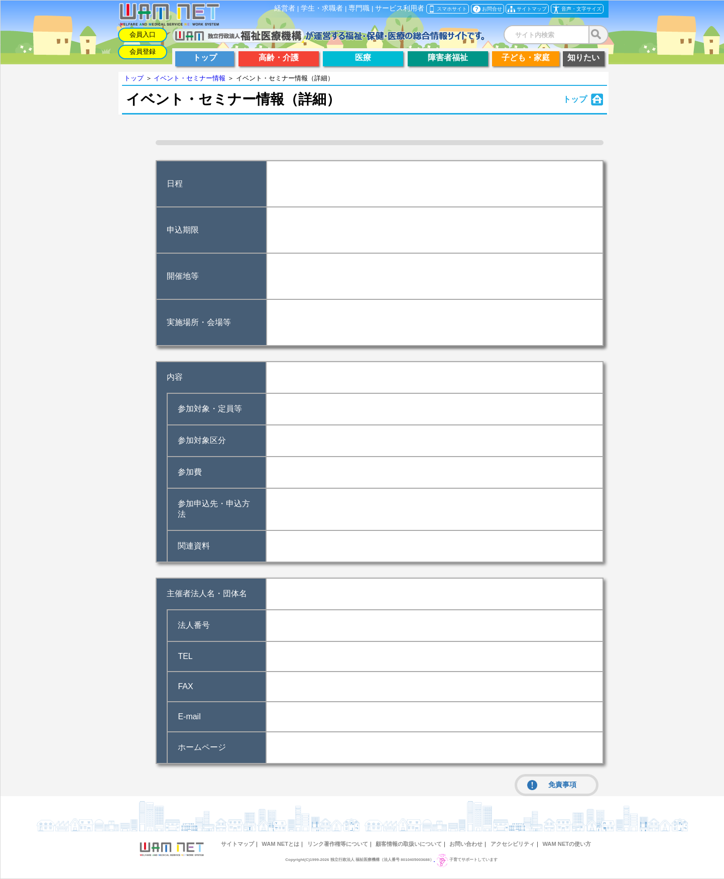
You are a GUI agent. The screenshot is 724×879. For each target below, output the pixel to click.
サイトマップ (237, 844)
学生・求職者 (322, 8)
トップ (134, 78)
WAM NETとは (280, 844)
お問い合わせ (465, 844)
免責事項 (551, 785)
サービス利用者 (399, 8)
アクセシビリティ (513, 844)
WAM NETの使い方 (566, 844)
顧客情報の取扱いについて (409, 844)
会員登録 (143, 51)
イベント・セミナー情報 (189, 78)
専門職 (359, 8)
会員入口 (143, 34)
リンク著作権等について (337, 844)
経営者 (284, 8)
